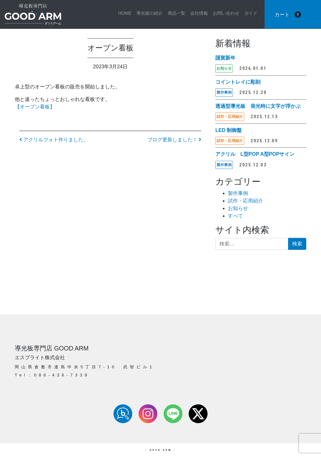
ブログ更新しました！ (174, 139)
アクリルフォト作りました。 (53, 139)
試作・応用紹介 (245, 200)
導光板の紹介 (149, 13)
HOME (124, 13)
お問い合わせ (226, 13)
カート (288, 14)
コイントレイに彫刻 (237, 82)
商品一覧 (176, 13)
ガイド (250, 13)
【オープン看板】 (35, 106)
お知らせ (238, 208)
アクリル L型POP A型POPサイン (254, 154)
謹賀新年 (225, 57)
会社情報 (199, 13)
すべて (235, 215)
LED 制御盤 (228, 130)
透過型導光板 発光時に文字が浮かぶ (258, 106)
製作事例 (238, 193)
